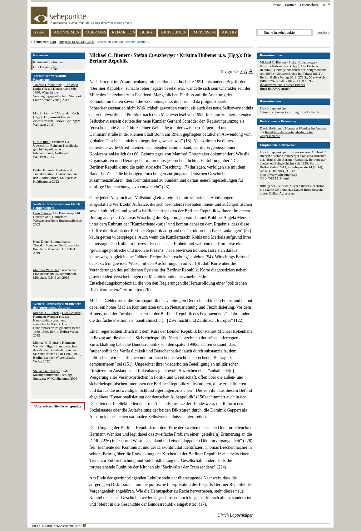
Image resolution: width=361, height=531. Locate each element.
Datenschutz (309, 5)
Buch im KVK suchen (275, 88)
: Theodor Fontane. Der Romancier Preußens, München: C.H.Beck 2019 (56, 247)
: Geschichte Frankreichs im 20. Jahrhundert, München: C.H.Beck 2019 (55, 273)
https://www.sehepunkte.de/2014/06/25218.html (278, 176)
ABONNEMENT (68, 32)
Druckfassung (45, 67)
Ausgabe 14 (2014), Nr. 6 (76, 41)
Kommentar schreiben (48, 62)
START (40, 32)
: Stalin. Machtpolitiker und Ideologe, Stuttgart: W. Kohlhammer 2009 (55, 374)
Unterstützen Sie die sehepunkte (58, 406)
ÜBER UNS (96, 32)
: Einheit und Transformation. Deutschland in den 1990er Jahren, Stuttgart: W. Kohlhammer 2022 (55, 175)
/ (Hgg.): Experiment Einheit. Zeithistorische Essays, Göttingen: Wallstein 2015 (56, 118)
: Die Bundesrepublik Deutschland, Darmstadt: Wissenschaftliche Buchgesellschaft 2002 (57, 218)
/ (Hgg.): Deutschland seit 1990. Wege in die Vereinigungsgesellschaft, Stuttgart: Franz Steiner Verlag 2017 (57, 92)
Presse (276, 5)
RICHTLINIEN (174, 32)
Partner (290, 5)
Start (53, 41)
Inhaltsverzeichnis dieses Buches (282, 85)
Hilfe (326, 5)
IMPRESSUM (204, 32)
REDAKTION (124, 32)
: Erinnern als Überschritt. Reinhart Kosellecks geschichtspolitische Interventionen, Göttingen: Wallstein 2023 (55, 149)
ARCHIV (229, 32)
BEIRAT (147, 32)
